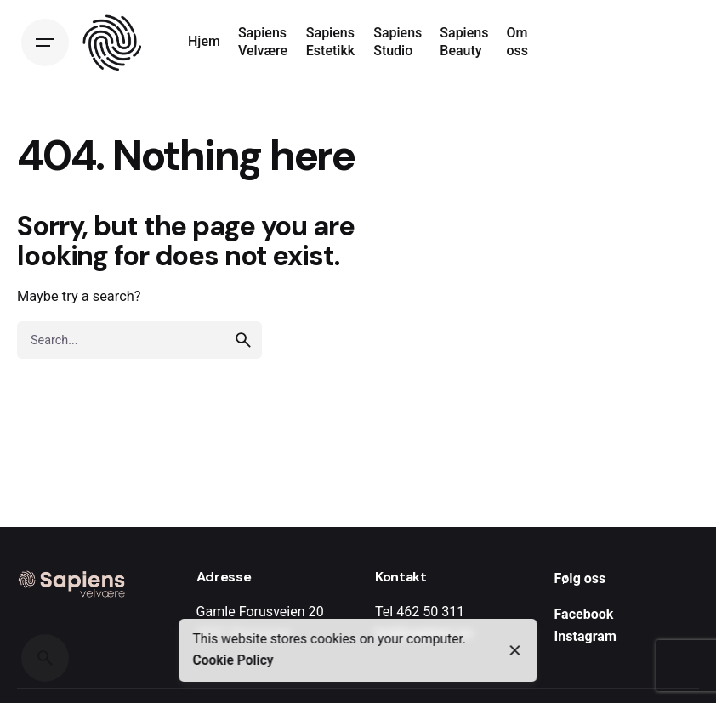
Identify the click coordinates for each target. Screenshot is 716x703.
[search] (243, 340)
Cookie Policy (233, 660)
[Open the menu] (45, 42)
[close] (515, 650)
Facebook (584, 614)
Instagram (585, 636)
